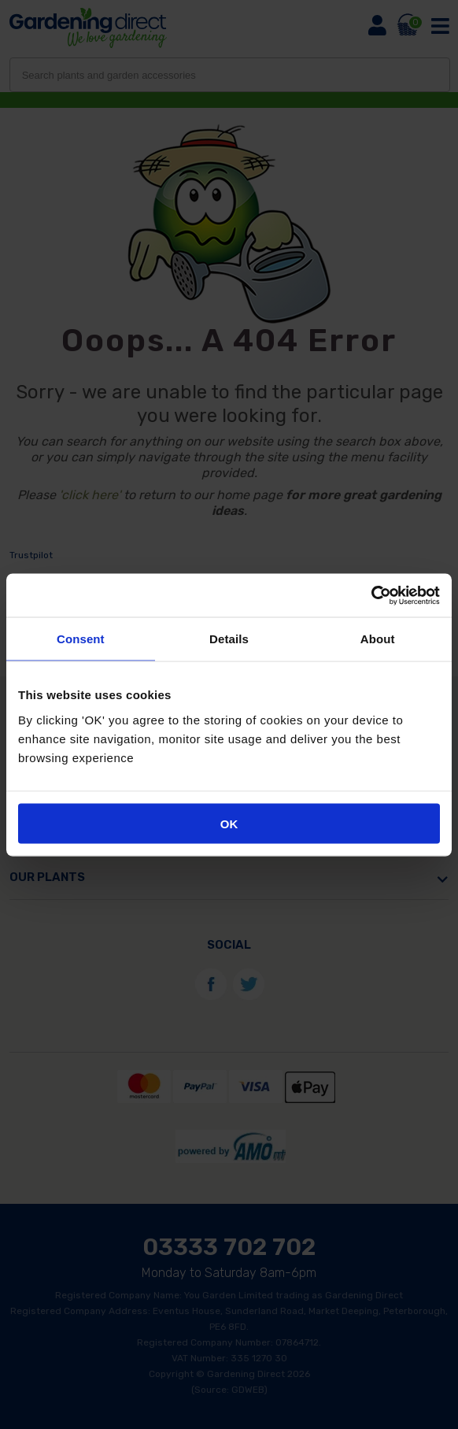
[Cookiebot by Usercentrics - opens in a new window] (371, 595)
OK (229, 823)
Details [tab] (229, 639)
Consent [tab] (81, 639)
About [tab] (377, 639)
